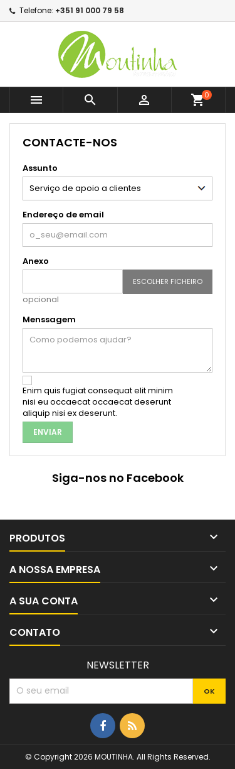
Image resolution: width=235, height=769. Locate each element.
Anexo (36, 261)
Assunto (40, 168)
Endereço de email (63, 215)
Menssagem (49, 319)
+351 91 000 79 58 (89, 10)
